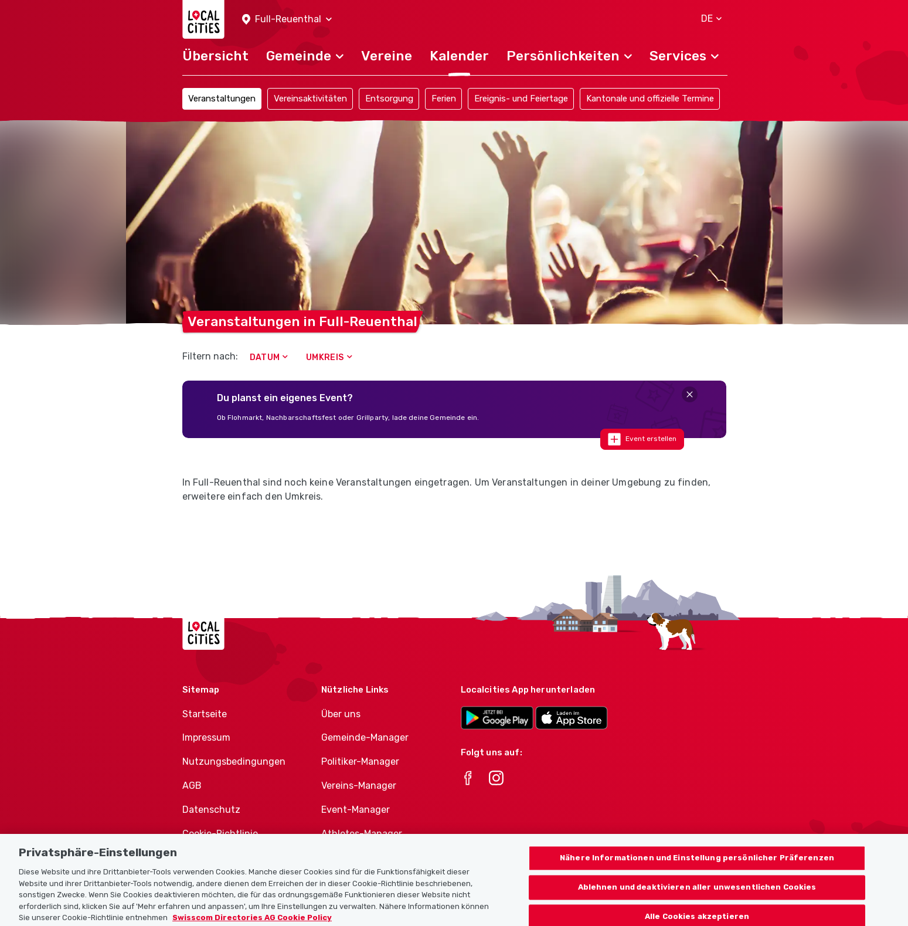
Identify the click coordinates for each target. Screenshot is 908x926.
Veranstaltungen (222, 98)
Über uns (341, 714)
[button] (287, 19)
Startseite (204, 714)
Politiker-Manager (360, 761)
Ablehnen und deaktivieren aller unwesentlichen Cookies (697, 895)
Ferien (443, 98)
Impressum (206, 737)
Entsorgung (389, 98)
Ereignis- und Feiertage (521, 98)
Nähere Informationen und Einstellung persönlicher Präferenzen (697, 866)
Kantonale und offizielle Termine (650, 98)
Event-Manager (355, 809)
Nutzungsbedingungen (233, 761)
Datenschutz (211, 809)
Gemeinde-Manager (365, 737)
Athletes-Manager (361, 833)
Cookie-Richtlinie (220, 833)
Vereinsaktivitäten (310, 98)
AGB (192, 785)
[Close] (690, 394)
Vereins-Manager (358, 785)
